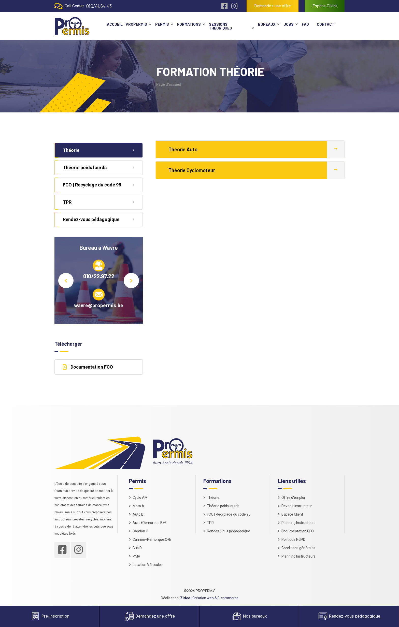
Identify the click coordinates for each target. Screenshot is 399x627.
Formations (189, 24)
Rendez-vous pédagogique (98, 219)
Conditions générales (296, 548)
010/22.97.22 (98, 276)
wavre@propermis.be (98, 305)
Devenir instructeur (295, 506)
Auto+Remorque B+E (148, 523)
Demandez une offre (272, 6)
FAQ (305, 24)
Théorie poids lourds (98, 167)
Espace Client (324, 6)
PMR (134, 556)
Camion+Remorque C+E (150, 539)
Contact (325, 24)
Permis (162, 24)
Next (131, 280)
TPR (98, 202)
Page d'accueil (168, 84)
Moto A (136, 506)
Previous (66, 280)
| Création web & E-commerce (209, 598)
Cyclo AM (138, 497)
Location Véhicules (146, 565)
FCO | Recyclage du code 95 (98, 184)
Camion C (138, 531)
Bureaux (266, 24)
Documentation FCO (88, 367)
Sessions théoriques (220, 26)
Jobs (288, 24)
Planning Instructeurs (297, 523)
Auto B (136, 514)
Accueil (114, 24)
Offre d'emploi (291, 497)
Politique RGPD (291, 539)
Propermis (136, 24)
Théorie (98, 150)
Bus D (135, 548)
